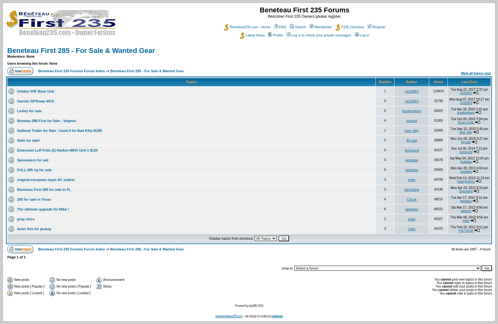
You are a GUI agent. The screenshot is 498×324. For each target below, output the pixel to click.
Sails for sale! (28, 140)
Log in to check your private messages (319, 35)
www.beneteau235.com (228, 316)
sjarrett (412, 121)
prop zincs (26, 219)
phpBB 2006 (256, 306)
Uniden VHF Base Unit (35, 91)
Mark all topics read (476, 73)
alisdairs (466, 201)
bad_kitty (412, 131)
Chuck (412, 199)
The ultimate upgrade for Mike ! (43, 209)
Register (377, 27)
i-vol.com (277, 316)
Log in (362, 35)
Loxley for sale (29, 111)
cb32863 (411, 91)
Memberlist (321, 27)
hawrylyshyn (466, 181)
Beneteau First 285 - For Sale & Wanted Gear (81, 51)
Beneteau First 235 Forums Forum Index (71, 71)
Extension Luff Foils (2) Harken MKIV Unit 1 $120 (57, 150)
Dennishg (411, 189)
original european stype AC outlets (46, 180)
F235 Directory (349, 27)
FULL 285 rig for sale (34, 170)
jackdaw (412, 160)
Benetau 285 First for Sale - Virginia (46, 121)
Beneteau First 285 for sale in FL (44, 189)
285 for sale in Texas (34, 199)
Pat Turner (466, 230)
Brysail (412, 140)
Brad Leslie (466, 122)
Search (298, 27)
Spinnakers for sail (32, 160)
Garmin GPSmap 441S (35, 101)
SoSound (412, 150)
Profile (275, 35)
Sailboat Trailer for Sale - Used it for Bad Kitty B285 (59, 131)
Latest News (252, 35)
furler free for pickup (34, 229)
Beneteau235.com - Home (247, 27)
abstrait (466, 211)
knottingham (411, 111)
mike (411, 180)
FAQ (280, 27)
